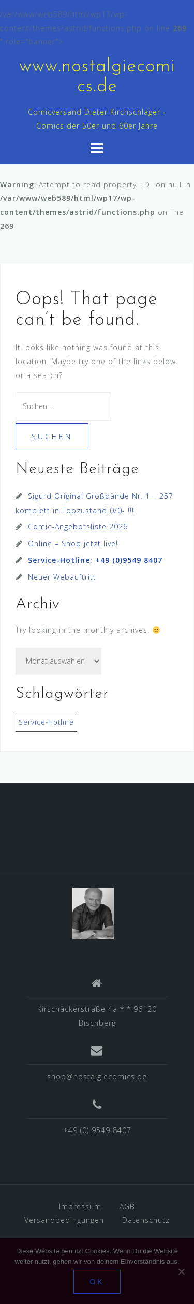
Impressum (80, 1207)
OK (96, 1282)
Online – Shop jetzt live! (73, 543)
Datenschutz (146, 1220)
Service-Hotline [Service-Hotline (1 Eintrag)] (46, 722)
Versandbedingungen (64, 1220)
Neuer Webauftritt (62, 577)
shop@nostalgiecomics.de (97, 1076)
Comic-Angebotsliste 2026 (78, 526)
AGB (127, 1207)
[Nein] (181, 1271)
